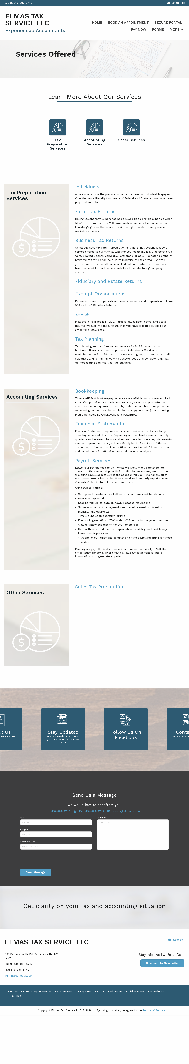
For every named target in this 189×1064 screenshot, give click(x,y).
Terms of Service (154, 1010)
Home (97, 23)
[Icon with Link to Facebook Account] (183, 2)
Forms (158, 30)
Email (173, 3)
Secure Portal (168, 23)
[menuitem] (97, 22)
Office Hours (136, 991)
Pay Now (138, 30)
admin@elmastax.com (19, 975)
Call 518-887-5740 (18, 2)
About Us (116, 991)
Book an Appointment (128, 23)
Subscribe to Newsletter (162, 963)
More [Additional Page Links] (175, 30)
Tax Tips (15, 995)
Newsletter (157, 991)
